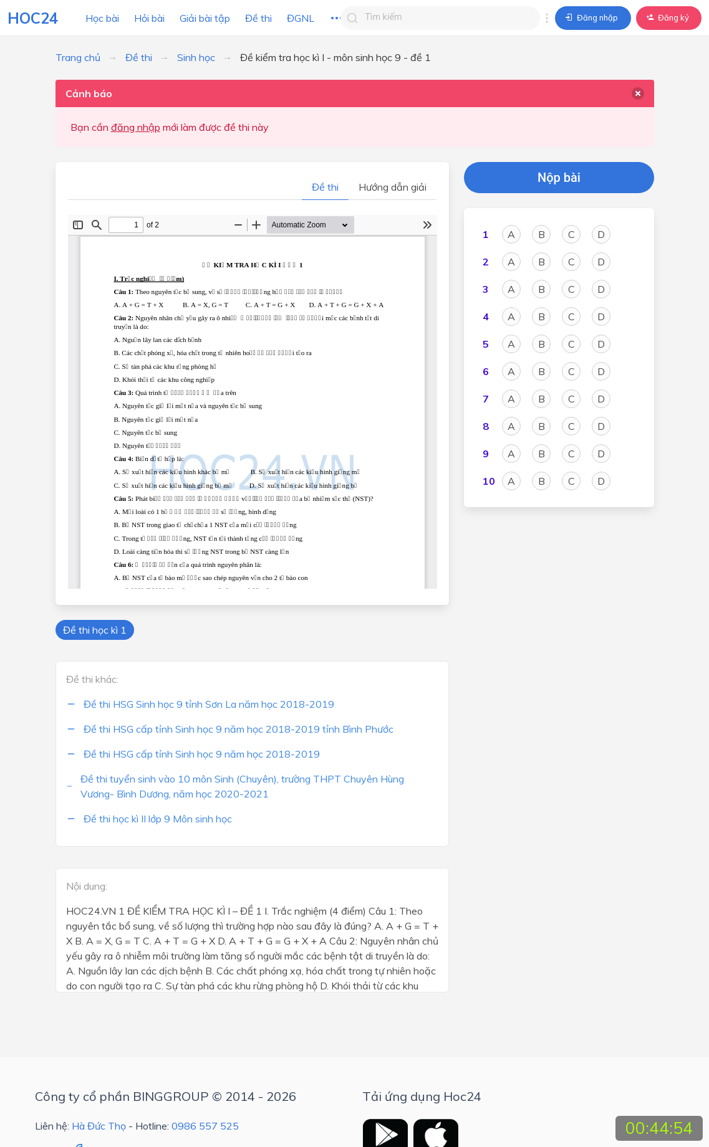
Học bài (102, 18)
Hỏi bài (149, 18)
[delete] (638, 93)
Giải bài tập (205, 18)
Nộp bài (559, 177)
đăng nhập (135, 127)
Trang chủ (77, 57)
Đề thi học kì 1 (95, 630)
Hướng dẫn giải (393, 187)
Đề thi (258, 18)
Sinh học (196, 57)
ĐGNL (300, 18)
